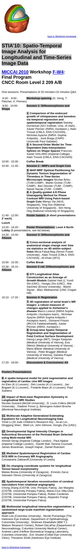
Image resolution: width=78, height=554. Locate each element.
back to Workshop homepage (62, 36)
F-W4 (58, 72)
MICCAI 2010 (15, 72)
